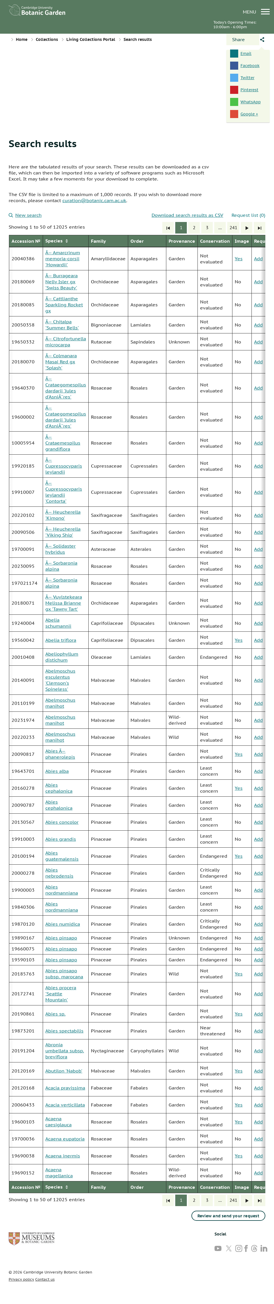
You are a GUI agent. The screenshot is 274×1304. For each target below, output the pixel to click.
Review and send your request (228, 1215)
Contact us (45, 1279)
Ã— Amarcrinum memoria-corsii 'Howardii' (62, 258)
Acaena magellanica (59, 1172)
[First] (168, 228)
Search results (43, 143)
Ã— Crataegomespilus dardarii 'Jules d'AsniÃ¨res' (65, 388)
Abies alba (57, 771)
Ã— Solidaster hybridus (60, 549)
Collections (47, 39)
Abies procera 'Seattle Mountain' (60, 994)
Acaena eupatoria (65, 1139)
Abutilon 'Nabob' (63, 1071)
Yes (239, 258)
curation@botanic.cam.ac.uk (94, 200)
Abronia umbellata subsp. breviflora (64, 1051)
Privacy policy (21, 1279)
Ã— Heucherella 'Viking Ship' (63, 532)
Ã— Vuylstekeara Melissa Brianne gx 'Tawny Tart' (63, 603)
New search (25, 215)
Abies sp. (55, 1014)
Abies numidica (62, 924)
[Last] (259, 228)
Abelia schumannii (58, 623)
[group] (137, 714)
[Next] (246, 228)
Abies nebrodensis (59, 873)
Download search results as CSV (187, 215)
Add (258, 258)
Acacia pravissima (65, 1088)
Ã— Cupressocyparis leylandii (63, 466)
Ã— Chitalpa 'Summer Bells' (62, 325)
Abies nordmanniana (61, 890)
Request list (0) (248, 215)
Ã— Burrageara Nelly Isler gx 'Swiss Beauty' (61, 282)
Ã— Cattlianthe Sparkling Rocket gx (64, 305)
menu (256, 11)
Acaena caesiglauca (58, 1122)
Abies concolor (62, 822)
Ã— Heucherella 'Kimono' (63, 515)
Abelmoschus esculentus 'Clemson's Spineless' (60, 680)
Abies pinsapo (61, 938)
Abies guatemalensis (62, 856)
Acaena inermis (62, 1156)
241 (233, 227)
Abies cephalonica (58, 788)
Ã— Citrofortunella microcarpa (65, 342)
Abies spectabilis (64, 1031)
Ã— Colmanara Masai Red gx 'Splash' (61, 362)
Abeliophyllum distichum (61, 657)
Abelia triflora (60, 640)
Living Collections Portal (90, 39)
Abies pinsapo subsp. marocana (64, 974)
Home (21, 39)
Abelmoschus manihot (60, 703)
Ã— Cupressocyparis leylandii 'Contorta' (63, 492)
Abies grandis (60, 839)
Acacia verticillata (65, 1105)
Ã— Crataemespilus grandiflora (62, 443)
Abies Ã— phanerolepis (60, 754)
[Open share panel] (242, 39)
